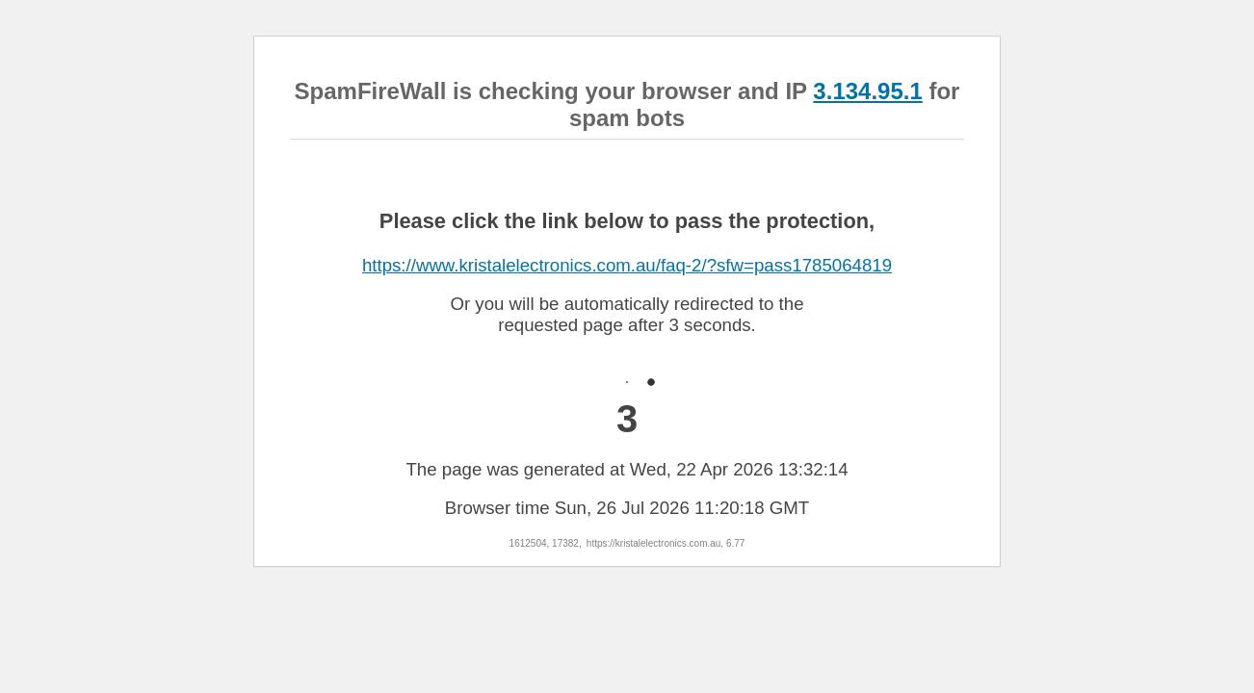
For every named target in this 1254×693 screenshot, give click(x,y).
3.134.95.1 (867, 91)
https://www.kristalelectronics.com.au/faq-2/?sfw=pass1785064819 (627, 265)
